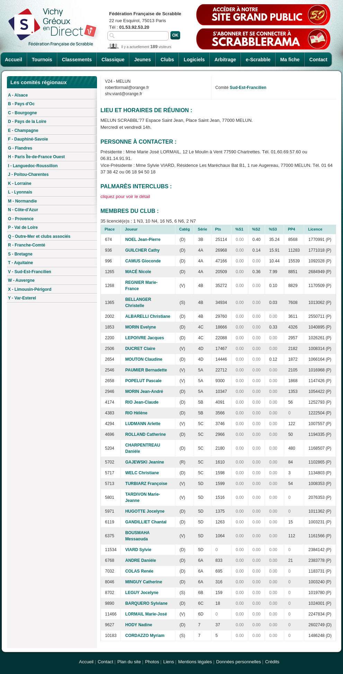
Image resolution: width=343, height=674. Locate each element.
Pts (218, 229)
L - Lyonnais (20, 192)
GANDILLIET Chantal (145, 522)
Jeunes (142, 59)
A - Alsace (18, 95)
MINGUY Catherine (143, 581)
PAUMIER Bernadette (146, 370)
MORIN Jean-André (144, 391)
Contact (318, 59)
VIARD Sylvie (138, 549)
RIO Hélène (136, 413)
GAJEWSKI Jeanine (144, 462)
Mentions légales (195, 661)
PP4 (291, 229)
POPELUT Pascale (143, 380)
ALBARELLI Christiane (147, 316)
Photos (152, 661)
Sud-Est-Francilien (248, 87)
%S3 (273, 229)
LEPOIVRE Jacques (144, 337)
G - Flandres (20, 148)
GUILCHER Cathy (142, 250)
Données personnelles (238, 661)
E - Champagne (23, 130)
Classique (113, 59)
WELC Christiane (142, 472)
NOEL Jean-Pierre (142, 239)
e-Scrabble (258, 59)
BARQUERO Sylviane (146, 603)
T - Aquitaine (20, 262)
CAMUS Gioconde (143, 261)
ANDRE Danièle (140, 560)
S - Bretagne (20, 254)
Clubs (167, 59)
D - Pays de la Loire (27, 121)
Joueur (131, 229)
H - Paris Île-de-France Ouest (36, 156)
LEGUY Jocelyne (141, 592)
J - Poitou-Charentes (28, 174)
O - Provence (21, 218)
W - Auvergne (21, 280)
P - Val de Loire (23, 227)
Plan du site (129, 661)
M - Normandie (22, 201)
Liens (168, 661)
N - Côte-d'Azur (23, 209)
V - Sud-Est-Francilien (29, 271)
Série (202, 229)
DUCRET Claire (140, 348)
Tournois (42, 59)
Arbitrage (225, 59)
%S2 (256, 229)
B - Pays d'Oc (21, 103)
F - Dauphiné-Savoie (28, 139)
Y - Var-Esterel (22, 298)
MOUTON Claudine (143, 359)
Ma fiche (290, 59)
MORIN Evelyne (140, 327)
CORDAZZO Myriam (144, 635)
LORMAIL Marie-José (146, 614)
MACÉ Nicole (138, 271)
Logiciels (194, 59)
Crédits (272, 661)
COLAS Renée (139, 571)
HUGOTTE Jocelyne (144, 511)
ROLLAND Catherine (145, 434)
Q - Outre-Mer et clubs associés (39, 236)
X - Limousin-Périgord (29, 289)
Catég (184, 229)
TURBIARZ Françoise (146, 483)
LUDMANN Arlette (142, 423)
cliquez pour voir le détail (125, 196)
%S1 (239, 229)
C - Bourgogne (22, 112)
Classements (77, 59)
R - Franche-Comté (26, 245)
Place (110, 229)
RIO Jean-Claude (141, 402)
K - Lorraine (19, 183)
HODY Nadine (138, 624)
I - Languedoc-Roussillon (33, 165)
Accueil (13, 59)
